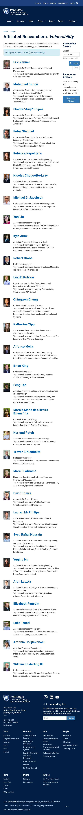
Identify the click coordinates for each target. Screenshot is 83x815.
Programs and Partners (11, 739)
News (52, 21)
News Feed (7, 782)
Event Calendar (28, 782)
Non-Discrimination (24, 806)
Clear (76, 68)
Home (5, 31)
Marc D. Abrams (24, 471)
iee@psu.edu (7, 725)
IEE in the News (8, 792)
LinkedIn (51, 697)
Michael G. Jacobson (28, 197)
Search (66, 51)
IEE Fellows (67, 742)
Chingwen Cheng (25, 299)
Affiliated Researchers (70, 745)
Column (5, 789)
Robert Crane (22, 258)
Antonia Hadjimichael (28, 642)
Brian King (20, 366)
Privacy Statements (10, 806)
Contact (6, 752)
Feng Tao (19, 385)
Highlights (26, 779)
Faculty (65, 739)
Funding (73, 21)
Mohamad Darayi (25, 84)
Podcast (6, 786)
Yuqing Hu (20, 559)
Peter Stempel (23, 131)
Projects (26, 765)
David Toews (22, 493)
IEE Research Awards (30, 768)
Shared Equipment (49, 756)
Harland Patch (23, 432)
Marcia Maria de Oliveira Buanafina (30, 411)
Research (21, 21)
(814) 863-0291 (8, 720)
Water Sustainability (29, 761)
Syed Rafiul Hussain (27, 534)
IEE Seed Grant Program (51, 779)
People (41, 21)
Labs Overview (48, 735)
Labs (32, 21)
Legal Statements (47, 806)
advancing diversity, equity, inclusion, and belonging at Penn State (38, 802)
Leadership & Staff (69, 749)
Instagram (45, 697)
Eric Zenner (21, 62)
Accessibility (36, 806)
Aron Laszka (22, 581)
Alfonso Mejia (23, 346)
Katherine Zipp (24, 324)
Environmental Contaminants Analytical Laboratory (51, 747)
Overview (6, 735)
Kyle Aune (20, 236)
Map (4, 715)
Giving (5, 749)
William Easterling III (28, 664)
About (10, 21)
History (5, 745)
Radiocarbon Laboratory (51, 753)
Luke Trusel (21, 623)
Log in (67, 806)
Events (61, 21)
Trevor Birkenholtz (26, 452)
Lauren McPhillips (26, 512)
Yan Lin (18, 217)
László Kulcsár (23, 277)
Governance (67, 735)
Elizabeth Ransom (26, 603)
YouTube (57, 697)
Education (6, 742)
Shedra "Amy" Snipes (28, 109)
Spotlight (6, 779)
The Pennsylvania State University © (17, 810)
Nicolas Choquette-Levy (30, 175)
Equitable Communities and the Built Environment (30, 755)
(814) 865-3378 (8, 723)
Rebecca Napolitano (27, 153)
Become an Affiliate (71, 99)
